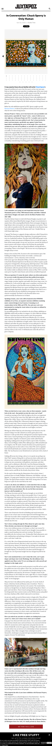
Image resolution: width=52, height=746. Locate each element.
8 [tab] (28, 76)
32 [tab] (15, 80)
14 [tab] (46, 76)
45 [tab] (26, 82)
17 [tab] (12, 78)
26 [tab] (40, 78)
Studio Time (31, 22)
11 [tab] (37, 76)
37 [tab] (31, 80)
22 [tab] (28, 78)
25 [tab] (37, 78)
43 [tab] (20, 82)
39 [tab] (37, 80)
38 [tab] (34, 80)
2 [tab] (9, 76)
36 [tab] (28, 80)
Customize (44, 742)
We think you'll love (26, 726)
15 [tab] (6, 78)
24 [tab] (34, 78)
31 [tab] (12, 80)
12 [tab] (40, 76)
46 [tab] (29, 82)
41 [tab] (43, 80)
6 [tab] (21, 76)
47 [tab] (32, 82)
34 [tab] (21, 80)
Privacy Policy (5, 745)
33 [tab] (18, 80)
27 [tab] (43, 78)
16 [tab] (9, 78)
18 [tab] (15, 78)
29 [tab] (6, 80)
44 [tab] (23, 82)
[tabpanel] (26, 51)
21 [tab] (24, 78)
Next (49, 56)
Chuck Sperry (40, 87)
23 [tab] (31, 78)
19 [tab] (18, 78)
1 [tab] (6, 76)
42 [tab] (46, 80)
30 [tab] (9, 80)
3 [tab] (12, 76)
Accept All (49, 742)
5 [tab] (18, 76)
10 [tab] (34, 76)
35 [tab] (24, 80)
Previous (3, 56)
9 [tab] (31, 76)
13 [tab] (43, 76)
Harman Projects (10, 108)
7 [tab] (24, 76)
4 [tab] (15, 76)
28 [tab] (46, 78)
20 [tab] (21, 78)
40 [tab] (40, 80)
